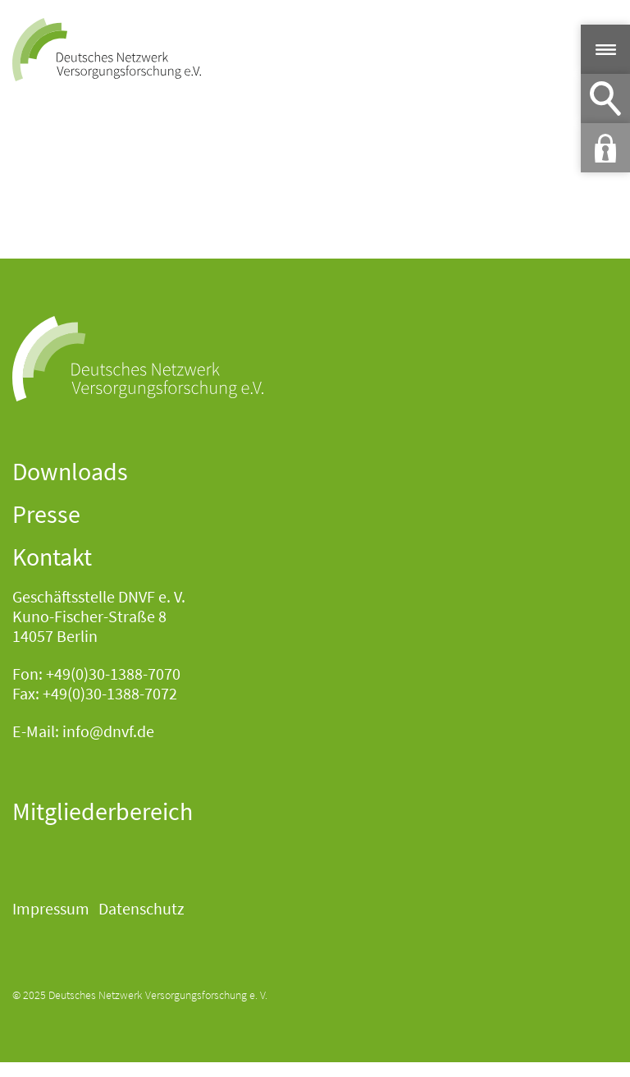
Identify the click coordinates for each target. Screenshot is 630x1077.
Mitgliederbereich (102, 811)
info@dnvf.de (108, 731)
